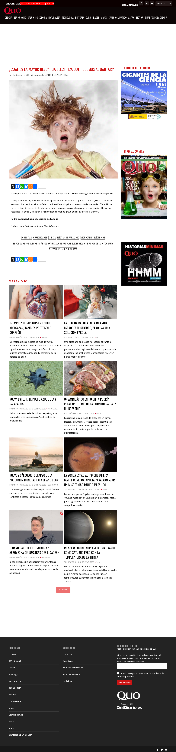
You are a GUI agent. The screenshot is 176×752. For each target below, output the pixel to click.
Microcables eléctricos (93, 237)
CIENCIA (8, 17)
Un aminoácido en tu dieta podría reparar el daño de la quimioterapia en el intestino (90, 403)
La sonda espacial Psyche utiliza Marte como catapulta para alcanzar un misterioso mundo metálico (89, 480)
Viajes (104, 17)
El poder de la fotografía (99, 243)
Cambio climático (117, 17)
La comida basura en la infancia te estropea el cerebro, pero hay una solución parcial (87, 327)
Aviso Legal (68, 660)
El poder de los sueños (25, 243)
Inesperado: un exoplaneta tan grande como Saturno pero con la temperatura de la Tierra (89, 552)
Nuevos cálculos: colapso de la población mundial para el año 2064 (34, 477)
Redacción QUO (21, 74)
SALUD (31, 17)
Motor (139, 17)
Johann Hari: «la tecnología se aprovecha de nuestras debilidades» (34, 549)
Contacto (67, 653)
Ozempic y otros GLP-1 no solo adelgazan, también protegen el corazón (30, 327)
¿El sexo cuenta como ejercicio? (37, 3)
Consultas (26, 237)
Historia (79, 17)
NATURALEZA (54, 17)
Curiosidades (40, 237)
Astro (131, 17)
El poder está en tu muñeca (63, 249)
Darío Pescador (75, 413)
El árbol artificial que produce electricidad (61, 243)
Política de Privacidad (73, 667)
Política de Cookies (72, 674)
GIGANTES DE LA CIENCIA (156, 17)
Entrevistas (45, 557)
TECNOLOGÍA (68, 17)
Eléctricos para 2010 (68, 237)
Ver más (63, 589)
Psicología (41, 17)
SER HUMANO (20, 17)
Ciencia (52, 237)
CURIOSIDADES (92, 17)
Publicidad (67, 680)
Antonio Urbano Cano (23, 408)
